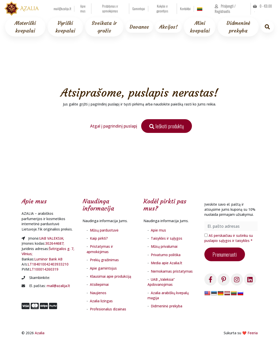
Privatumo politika (165, 254)
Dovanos (139, 27)
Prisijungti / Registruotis (225, 8)
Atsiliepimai (99, 284)
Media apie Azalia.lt (166, 262)
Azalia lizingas (101, 300)
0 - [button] (262, 6)
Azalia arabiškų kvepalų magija (168, 295)
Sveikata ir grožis (104, 27)
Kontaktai (185, 8)
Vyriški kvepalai (65, 27)
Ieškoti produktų (166, 126)
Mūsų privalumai (164, 246)
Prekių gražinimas (104, 259)
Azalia (39, 332)
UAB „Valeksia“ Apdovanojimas (161, 282)
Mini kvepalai (200, 27)
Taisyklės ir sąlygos (166, 238)
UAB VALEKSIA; (51, 238)
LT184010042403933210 (48, 264)
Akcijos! (168, 27)
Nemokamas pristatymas (172, 271)
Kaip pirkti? (99, 238)
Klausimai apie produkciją (110, 276)
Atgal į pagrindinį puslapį (113, 126)
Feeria (253, 332)
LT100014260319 (44, 269)
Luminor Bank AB (48, 259)
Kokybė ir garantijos (162, 8)
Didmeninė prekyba (238, 27)
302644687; (54, 243)
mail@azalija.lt (62, 8)
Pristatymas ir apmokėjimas (110, 8)
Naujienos (98, 292)
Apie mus (83, 8)
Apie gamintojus (103, 268)
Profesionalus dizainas (108, 309)
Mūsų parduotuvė (104, 230)
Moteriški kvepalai (25, 27)
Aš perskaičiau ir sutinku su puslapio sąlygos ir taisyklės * (228, 238)
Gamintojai (138, 8)
